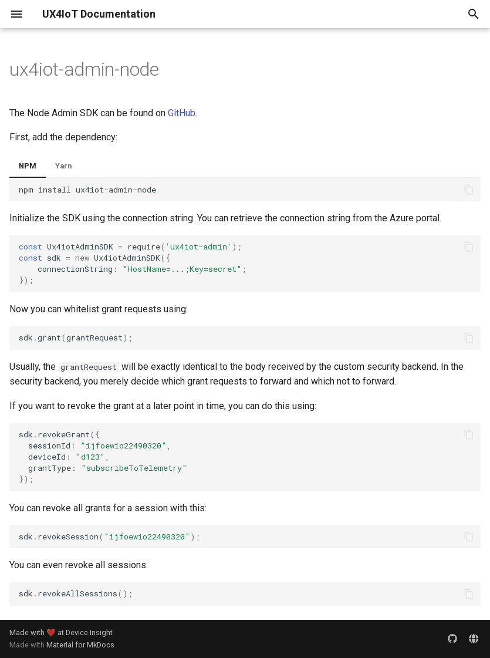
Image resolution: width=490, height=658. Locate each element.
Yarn (63, 165)
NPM (27, 165)
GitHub (181, 113)
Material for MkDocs (80, 644)
